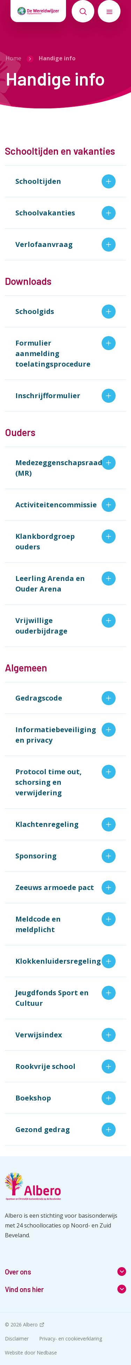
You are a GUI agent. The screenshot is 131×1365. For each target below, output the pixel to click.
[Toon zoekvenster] (83, 11)
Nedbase (47, 1352)
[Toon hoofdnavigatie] (109, 11)
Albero (30, 1324)
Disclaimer (17, 1338)
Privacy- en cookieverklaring (70, 1338)
